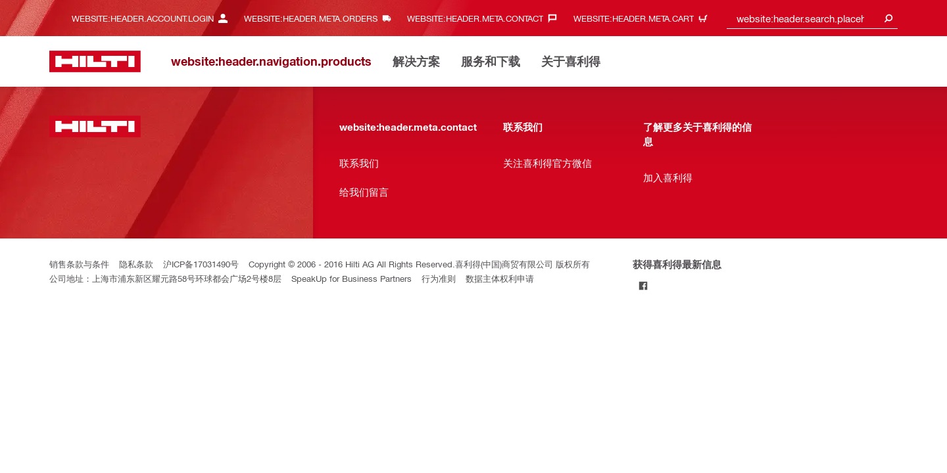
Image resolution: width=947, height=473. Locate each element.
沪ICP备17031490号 (201, 264)
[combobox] (812, 18)
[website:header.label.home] (95, 61)
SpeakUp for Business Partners (351, 278)
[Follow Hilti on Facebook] (643, 285)
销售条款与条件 (79, 264)
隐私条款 (136, 264)
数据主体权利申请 (500, 278)
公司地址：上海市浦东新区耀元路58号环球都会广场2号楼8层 (165, 278)
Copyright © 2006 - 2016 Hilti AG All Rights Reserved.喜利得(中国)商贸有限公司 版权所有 (419, 264)
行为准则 (439, 278)
